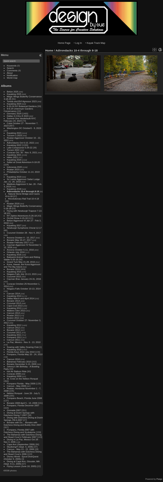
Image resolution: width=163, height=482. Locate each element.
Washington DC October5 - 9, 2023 (24, 128)
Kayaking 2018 (14, 189)
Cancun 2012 (13, 327)
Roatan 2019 (13, 169)
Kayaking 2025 (14, 94)
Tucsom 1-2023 (14, 135)
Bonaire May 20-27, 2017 (19, 240)
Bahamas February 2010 (19, 361)
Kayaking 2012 (14, 325)
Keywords (12, 65)
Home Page (64, 43)
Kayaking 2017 (14, 225)
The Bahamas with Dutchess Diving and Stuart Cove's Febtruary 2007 (22, 435)
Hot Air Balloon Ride (17, 371)
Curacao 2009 (14, 374)
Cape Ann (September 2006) (21, 444)
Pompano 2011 (14, 337)
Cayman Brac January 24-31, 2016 (24, 279)
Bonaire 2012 (13, 330)
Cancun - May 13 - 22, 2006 (20, 449)
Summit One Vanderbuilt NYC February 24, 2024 (20, 119)
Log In (78, 43)
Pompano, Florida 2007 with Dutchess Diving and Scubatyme (20, 430)
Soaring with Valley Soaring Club (23, 347)
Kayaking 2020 (14, 159)
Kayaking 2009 (14, 376)
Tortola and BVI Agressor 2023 (22, 101)
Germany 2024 (14, 113)
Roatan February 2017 (18, 242)
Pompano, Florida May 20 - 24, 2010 (25, 354)
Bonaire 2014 (13, 301)
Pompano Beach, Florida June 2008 (24, 398)
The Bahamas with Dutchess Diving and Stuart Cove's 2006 (22, 452)
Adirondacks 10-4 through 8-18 (23, 191)
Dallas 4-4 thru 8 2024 (18, 116)
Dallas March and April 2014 (20, 298)
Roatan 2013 (13, 315)
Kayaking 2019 (14, 177)
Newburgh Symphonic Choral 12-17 (24, 228)
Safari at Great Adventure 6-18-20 (23, 162)
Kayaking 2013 (14, 308)
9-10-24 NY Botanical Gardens (22, 106)
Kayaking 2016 (14, 254)
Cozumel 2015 (14, 276)
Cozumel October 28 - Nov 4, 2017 (24, 232)
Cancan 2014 (13, 293)
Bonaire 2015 (13, 269)
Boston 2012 (13, 318)
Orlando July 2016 (16, 252)
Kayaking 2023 (14, 133)
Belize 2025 (13, 91)
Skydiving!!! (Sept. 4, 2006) (20, 447)
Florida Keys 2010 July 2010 (21, 352)
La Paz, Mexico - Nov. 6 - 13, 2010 (24, 342)
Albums (6, 85)
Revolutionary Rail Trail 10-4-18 (23, 198)
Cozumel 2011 (14, 332)
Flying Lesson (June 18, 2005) (21, 466)
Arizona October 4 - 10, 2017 (21, 237)
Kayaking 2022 (14, 145)
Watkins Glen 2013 (16, 310)
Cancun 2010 (13, 359)
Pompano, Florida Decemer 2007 (23, 405)
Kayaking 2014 (14, 296)
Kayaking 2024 (14, 104)
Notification (12, 75)
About (10, 73)
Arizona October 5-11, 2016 (20, 249)
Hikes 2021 (12, 157)
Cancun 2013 (13, 313)
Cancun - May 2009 (16, 386)
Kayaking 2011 (14, 335)
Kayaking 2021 (14, 155)
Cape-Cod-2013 (15, 305)
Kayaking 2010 (14, 349)
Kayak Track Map (96, 43)
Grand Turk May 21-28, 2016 (21, 262)
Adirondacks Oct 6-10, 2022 (20, 142)
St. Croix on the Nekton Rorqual (22, 378)
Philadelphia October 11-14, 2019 (23, 172)
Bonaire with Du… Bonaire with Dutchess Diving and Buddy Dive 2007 (22, 423)
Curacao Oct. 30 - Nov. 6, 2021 (22, 152)
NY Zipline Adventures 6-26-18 (22, 215)
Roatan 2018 (13, 203)
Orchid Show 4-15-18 (17, 218)
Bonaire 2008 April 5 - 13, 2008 (22, 403)
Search (10, 68)
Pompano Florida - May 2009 (21, 383)
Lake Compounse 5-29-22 (19, 147)
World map (12, 78)
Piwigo (159, 479)
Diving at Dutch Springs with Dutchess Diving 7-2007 (19, 413)
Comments (12, 70)
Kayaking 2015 (14, 271)
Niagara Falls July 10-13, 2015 (22, 274)
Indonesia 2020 (14, 167)
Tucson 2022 (13, 150)
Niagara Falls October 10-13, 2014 (24, 288)
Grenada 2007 (14, 410)
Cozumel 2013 (14, 303)
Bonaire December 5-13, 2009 (21, 364)
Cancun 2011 (13, 339)
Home (49, 50)
